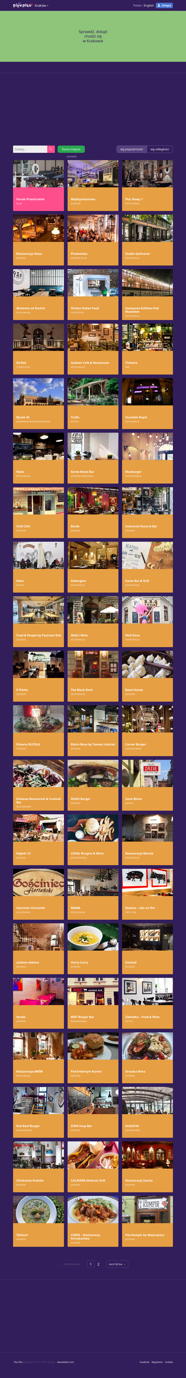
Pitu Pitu (18, 1362)
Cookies (169, 1362)
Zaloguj (166, 5)
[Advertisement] (93, 109)
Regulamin (157, 1362)
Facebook (144, 1362)
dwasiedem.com (65, 1362)
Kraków (40, 5)
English (149, 5)
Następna (115, 1264)
